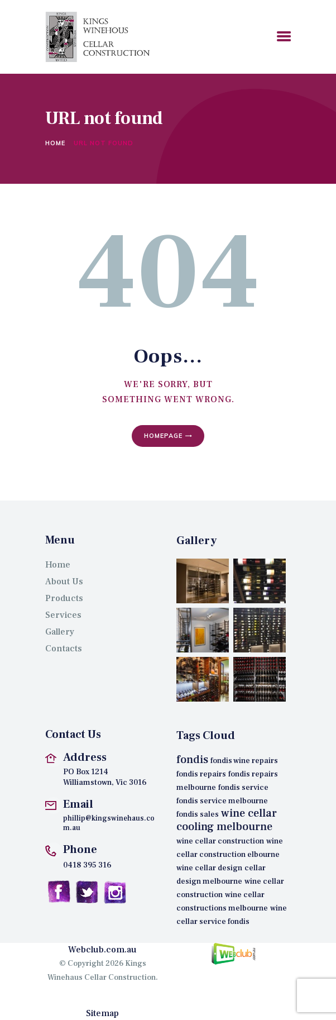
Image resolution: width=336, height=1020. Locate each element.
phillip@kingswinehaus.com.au (109, 823)
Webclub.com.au (102, 949)
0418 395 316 (87, 865)
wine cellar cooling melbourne (226, 820)
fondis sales (197, 814)
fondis (192, 759)
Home (55, 143)
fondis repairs (201, 774)
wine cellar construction (220, 841)
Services (63, 615)
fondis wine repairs (244, 761)
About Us (64, 581)
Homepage (163, 436)
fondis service (243, 788)
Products (64, 598)
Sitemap (102, 1013)
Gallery (59, 631)
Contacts (63, 648)
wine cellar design (209, 868)
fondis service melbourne (222, 801)
